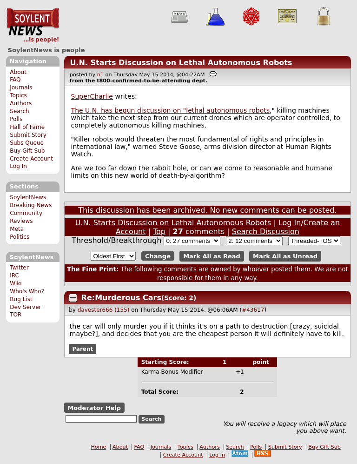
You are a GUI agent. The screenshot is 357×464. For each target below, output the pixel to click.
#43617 (253, 310)
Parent (82, 349)
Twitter (19, 267)
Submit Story (28, 135)
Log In (18, 166)
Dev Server (25, 307)
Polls (16, 119)
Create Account (31, 158)
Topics (18, 95)
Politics (19, 237)
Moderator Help (94, 407)
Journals (21, 87)
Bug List (21, 299)
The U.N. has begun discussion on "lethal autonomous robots (170, 110)
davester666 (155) (104, 310)
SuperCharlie (92, 96)
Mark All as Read (211, 256)
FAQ (15, 79)
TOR (15, 314)
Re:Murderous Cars (121, 297)
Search (19, 111)
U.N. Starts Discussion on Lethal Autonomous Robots (181, 62)
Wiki (15, 283)
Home (98, 447)
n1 (100, 75)
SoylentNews (33, 25)
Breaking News (31, 205)
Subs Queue (27, 143)
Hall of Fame (27, 127)
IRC (14, 275)
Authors (21, 103)
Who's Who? (27, 291)
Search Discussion (265, 231)
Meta (17, 229)
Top (159, 231)
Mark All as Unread (285, 256)
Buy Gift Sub (27, 151)
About (18, 72)
